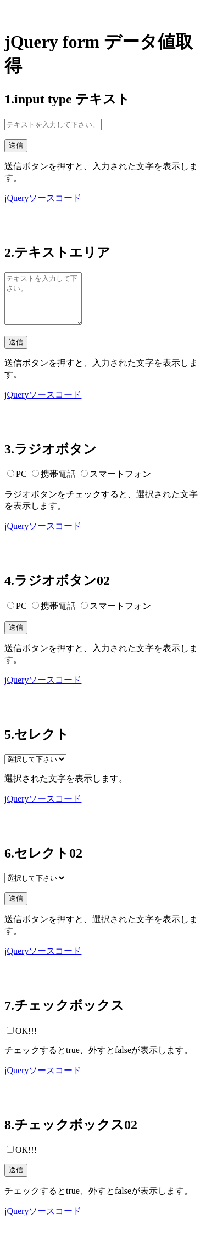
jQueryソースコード (42, 198)
